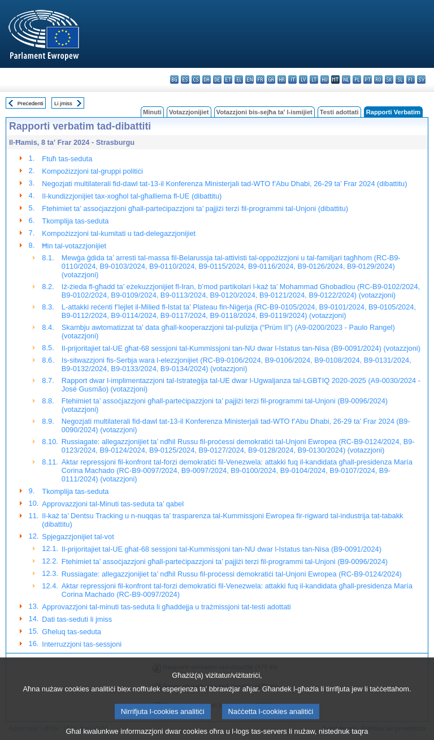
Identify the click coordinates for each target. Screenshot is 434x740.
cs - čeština (196, 79)
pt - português (367, 79)
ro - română (378, 79)
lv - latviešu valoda (303, 79)
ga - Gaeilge (271, 79)
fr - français (260, 79)
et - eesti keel (228, 79)
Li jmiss (63, 103)
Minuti (152, 112)
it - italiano (292, 79)
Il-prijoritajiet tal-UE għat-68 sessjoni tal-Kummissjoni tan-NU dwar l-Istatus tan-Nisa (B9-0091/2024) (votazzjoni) (241, 348)
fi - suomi (410, 79)
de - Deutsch (217, 79)
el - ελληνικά (239, 79)
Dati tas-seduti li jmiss (77, 619)
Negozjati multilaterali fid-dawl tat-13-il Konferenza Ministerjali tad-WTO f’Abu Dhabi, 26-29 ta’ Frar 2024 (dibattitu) (224, 183)
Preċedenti (31, 103)
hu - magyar (324, 79)
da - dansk (206, 79)
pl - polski (357, 79)
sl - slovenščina (400, 79)
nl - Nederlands (346, 79)
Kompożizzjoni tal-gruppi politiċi (92, 171)
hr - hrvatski (281, 79)
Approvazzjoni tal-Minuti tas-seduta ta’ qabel (113, 504)
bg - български (174, 79)
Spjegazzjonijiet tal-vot (78, 536)
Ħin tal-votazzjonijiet (74, 246)
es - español (185, 79)
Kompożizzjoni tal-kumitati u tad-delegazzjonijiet (119, 233)
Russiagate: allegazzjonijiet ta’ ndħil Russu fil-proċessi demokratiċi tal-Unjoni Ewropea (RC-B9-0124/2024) (232, 574)
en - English (249, 79)
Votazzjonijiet (189, 112)
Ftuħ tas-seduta (67, 158)
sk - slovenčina (389, 79)
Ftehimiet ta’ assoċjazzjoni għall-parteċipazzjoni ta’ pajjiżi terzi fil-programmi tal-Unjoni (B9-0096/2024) (225, 561)
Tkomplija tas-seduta (75, 221)
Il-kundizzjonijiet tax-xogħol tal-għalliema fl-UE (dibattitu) (132, 196)
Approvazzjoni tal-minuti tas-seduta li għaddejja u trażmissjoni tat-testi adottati (166, 607)
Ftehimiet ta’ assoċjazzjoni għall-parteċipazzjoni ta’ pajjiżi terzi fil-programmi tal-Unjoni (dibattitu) (195, 208)
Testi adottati (339, 112)
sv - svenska (421, 79)
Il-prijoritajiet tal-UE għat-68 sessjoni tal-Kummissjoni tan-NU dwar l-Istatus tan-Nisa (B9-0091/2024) (221, 549)
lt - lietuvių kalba (314, 79)
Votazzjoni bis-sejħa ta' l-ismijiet (264, 112)
